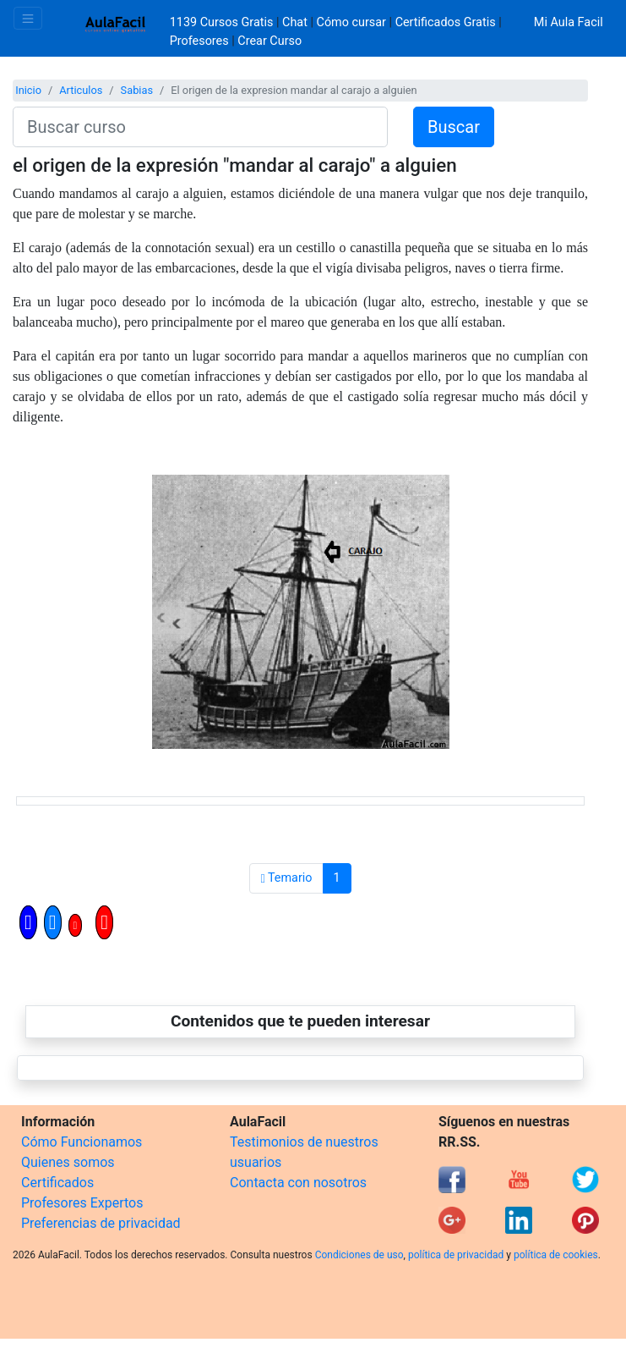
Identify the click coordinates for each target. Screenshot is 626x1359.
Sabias (137, 90)
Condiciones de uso (359, 1255)
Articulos (80, 90)
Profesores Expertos (82, 1203)
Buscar (453, 127)
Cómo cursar (351, 22)
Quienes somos (68, 1162)
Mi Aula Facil (568, 22)
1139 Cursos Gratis (223, 22)
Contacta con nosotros (298, 1183)
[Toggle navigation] (28, 18)
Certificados (57, 1183)
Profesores (199, 41)
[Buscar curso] (200, 127)
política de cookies (556, 1255)
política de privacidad (456, 1255)
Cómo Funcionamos (81, 1142)
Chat (295, 22)
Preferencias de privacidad (101, 1223)
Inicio (28, 90)
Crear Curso (269, 41)
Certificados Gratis (445, 22)
